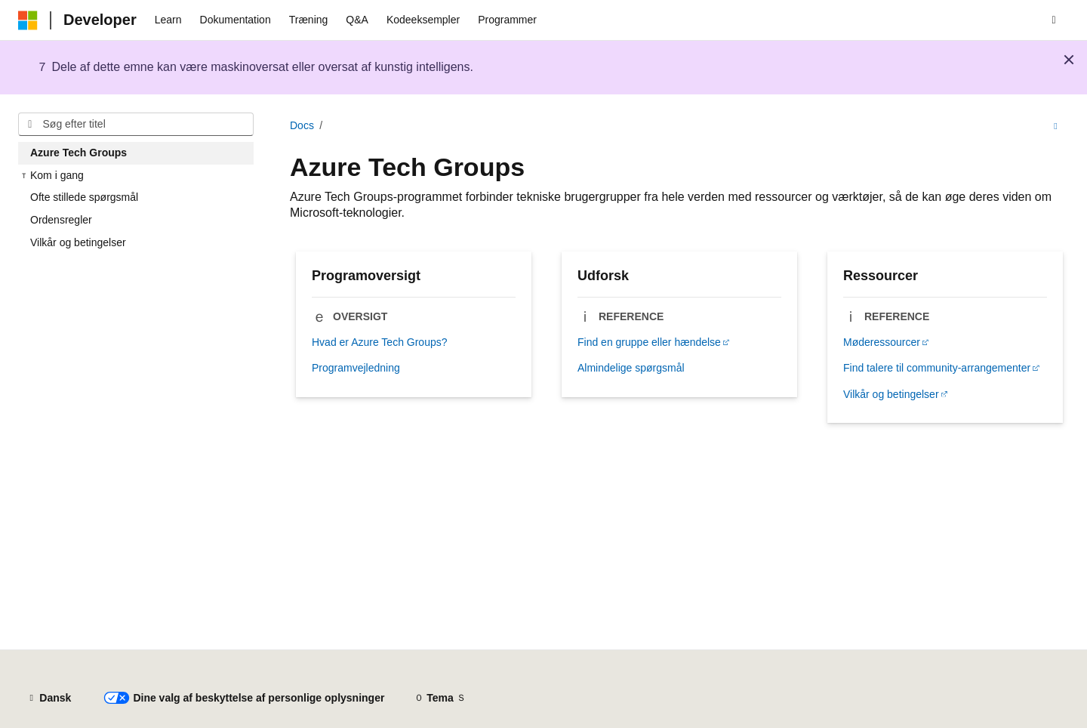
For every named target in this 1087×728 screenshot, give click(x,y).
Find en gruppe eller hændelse (649, 342)
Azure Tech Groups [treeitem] (78, 153)
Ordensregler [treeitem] (61, 220)
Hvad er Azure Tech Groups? (380, 342)
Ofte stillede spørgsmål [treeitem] (84, 197)
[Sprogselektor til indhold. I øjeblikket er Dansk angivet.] (49, 698)
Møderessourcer (881, 342)
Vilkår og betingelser (891, 394)
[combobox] (136, 125)
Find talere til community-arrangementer (936, 368)
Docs (302, 125)
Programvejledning (356, 368)
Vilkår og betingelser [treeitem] (78, 242)
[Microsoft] (28, 20)
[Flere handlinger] (1055, 126)
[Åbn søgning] (1054, 20)
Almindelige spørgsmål (631, 368)
